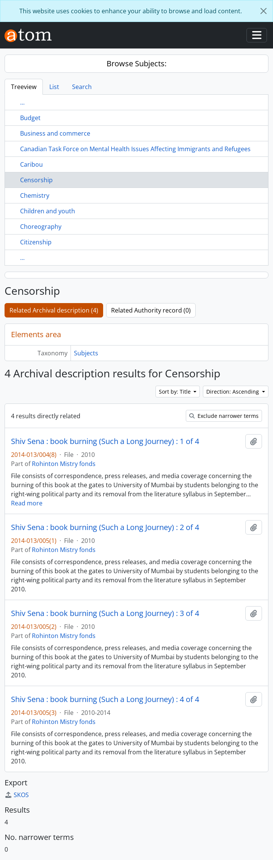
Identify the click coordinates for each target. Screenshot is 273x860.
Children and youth (47, 211)
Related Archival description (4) (53, 310)
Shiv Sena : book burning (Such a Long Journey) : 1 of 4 (105, 441)
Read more (26, 503)
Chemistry (34, 195)
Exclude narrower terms (224, 415)
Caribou (31, 164)
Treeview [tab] (23, 87)
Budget (30, 118)
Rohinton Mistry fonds (64, 464)
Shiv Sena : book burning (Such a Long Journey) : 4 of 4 (105, 699)
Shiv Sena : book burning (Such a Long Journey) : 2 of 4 (105, 527)
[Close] (263, 11)
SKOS (17, 795)
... (22, 102)
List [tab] (54, 87)
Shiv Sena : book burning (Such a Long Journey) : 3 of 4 (105, 613)
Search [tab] (82, 87)
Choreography (40, 226)
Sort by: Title (175, 391)
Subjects (86, 353)
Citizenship (36, 242)
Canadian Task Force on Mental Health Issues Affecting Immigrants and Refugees (135, 149)
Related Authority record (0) (151, 310)
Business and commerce (55, 133)
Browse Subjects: (136, 63)
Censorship (36, 180)
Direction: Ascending (233, 391)
